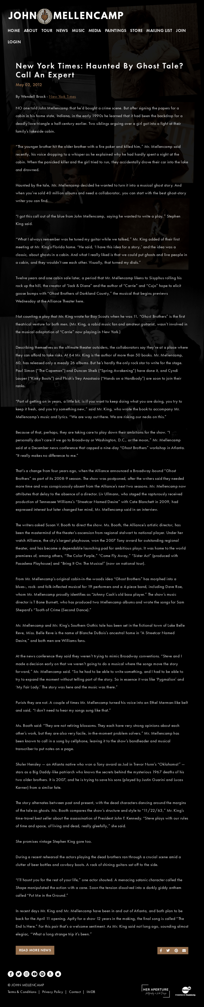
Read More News (35, 950)
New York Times (62, 96)
